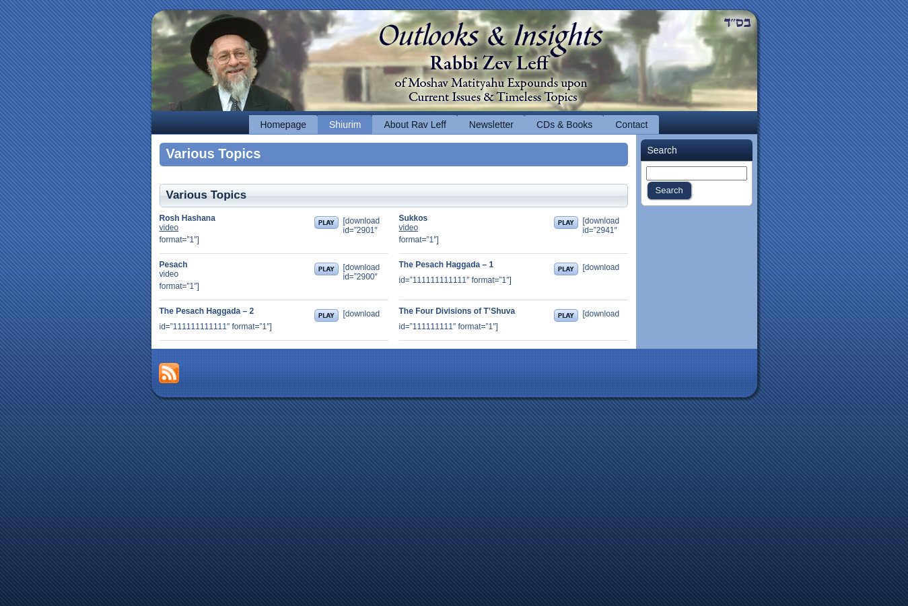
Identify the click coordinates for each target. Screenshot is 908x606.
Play (326, 222)
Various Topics (213, 153)
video (169, 227)
